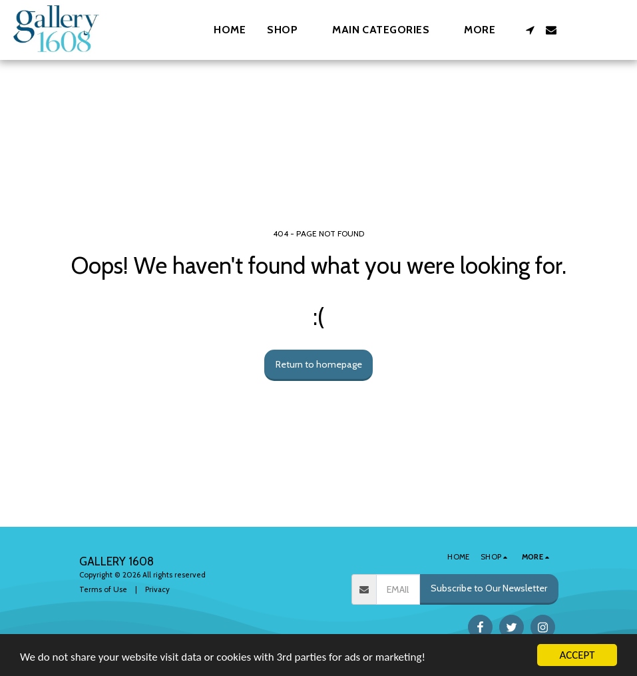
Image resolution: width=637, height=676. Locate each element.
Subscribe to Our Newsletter (489, 588)
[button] (387, 30)
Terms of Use (103, 589)
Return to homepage (319, 364)
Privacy (157, 589)
